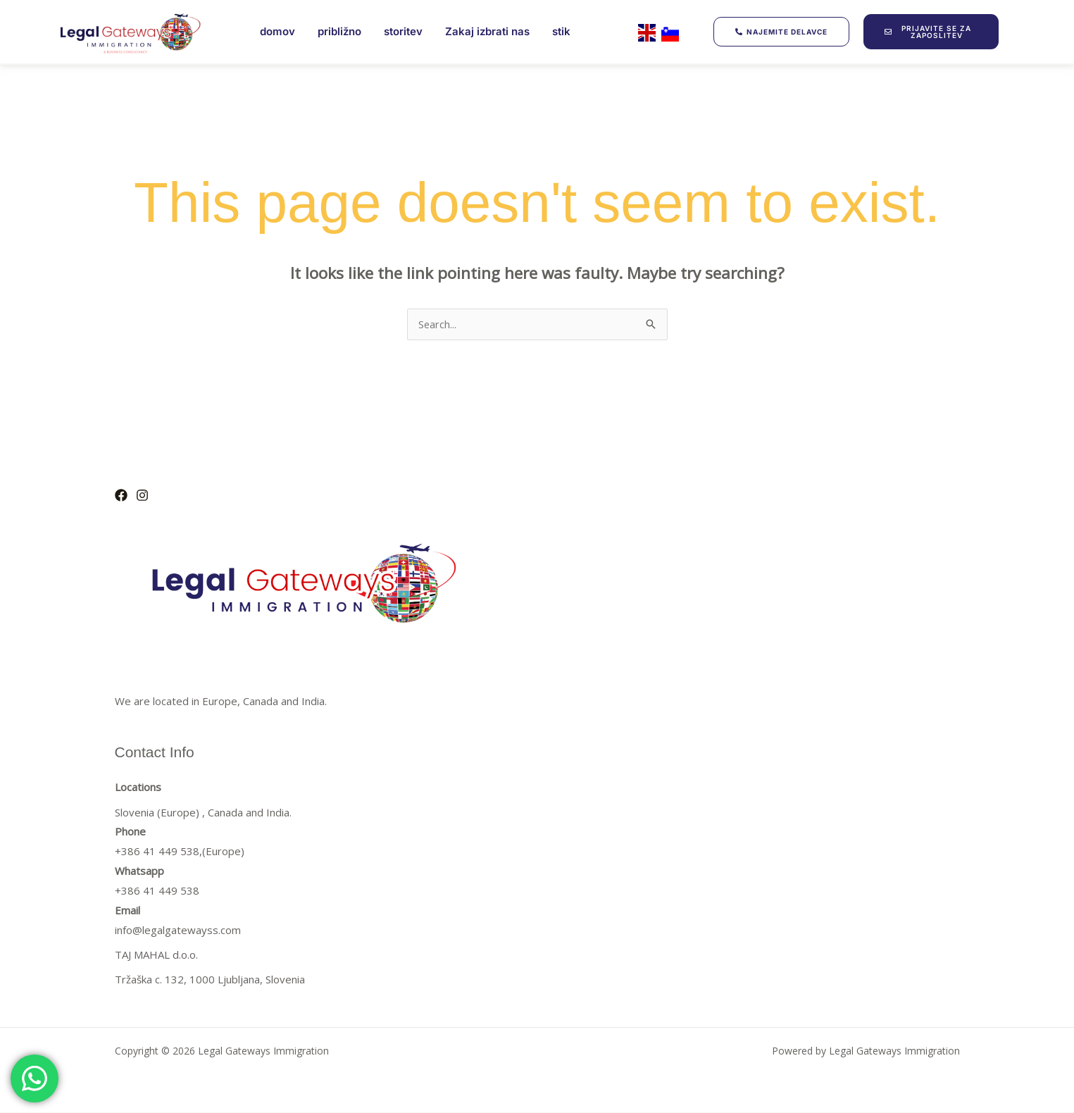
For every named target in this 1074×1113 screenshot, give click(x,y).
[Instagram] (142, 496)
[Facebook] (121, 496)
